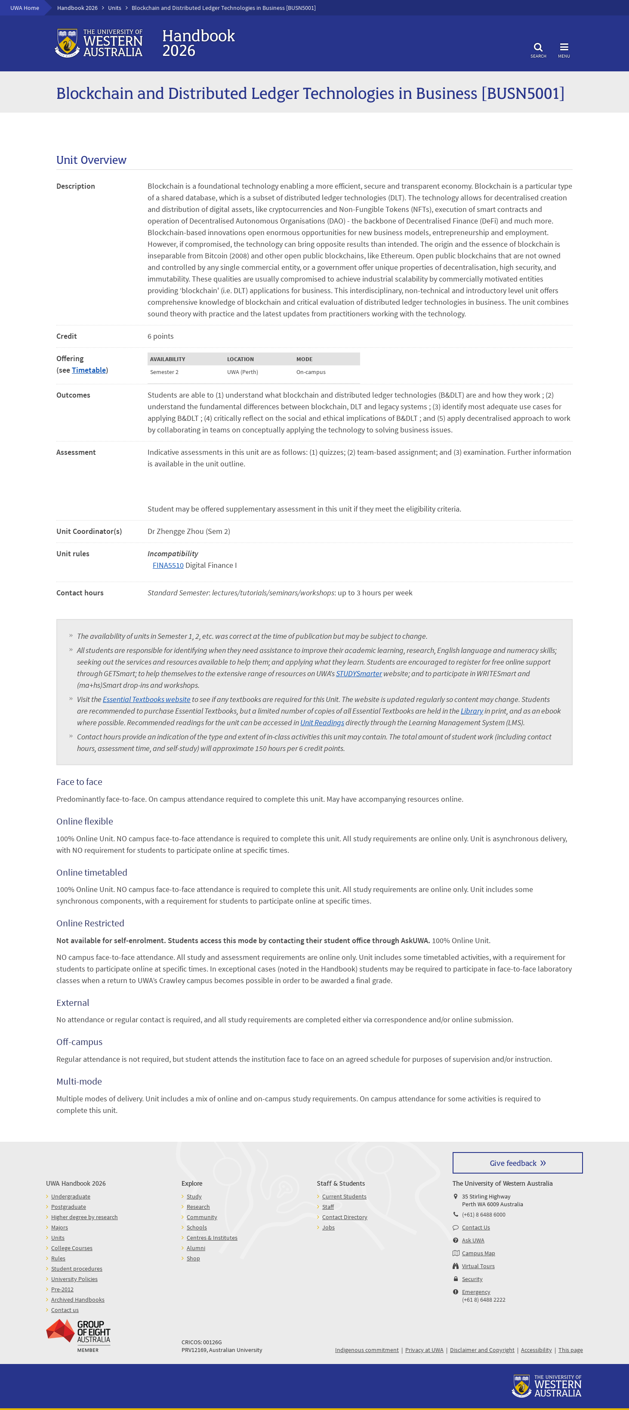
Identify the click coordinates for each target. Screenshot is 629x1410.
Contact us (65, 1310)
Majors (59, 1227)
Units (114, 8)
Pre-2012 (62, 1289)
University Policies (74, 1279)
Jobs (328, 1227)
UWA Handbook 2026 (76, 1183)
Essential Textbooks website (147, 699)
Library (472, 711)
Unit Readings (322, 722)
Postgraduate (68, 1207)
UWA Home (24, 8)
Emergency (476, 1292)
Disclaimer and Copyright (482, 1350)
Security (472, 1279)
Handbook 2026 (77, 8)
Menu (564, 49)
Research (198, 1207)
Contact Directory (344, 1217)
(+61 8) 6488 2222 (484, 1299)
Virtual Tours (478, 1266)
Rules (58, 1258)
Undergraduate (70, 1196)
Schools (197, 1227)
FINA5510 (168, 565)
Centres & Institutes (212, 1237)
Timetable (89, 370)
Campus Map (478, 1253)
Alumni (196, 1248)
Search (538, 49)
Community (202, 1217)
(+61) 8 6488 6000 (484, 1214)
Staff (328, 1207)
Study (194, 1196)
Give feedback (513, 1163)
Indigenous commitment (367, 1350)
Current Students (344, 1196)
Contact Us (476, 1227)
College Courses (71, 1248)
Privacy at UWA (424, 1350)
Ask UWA (473, 1240)
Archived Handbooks (78, 1299)
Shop (193, 1258)
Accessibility (536, 1350)
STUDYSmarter (359, 673)
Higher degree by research (84, 1217)
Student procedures (76, 1268)
